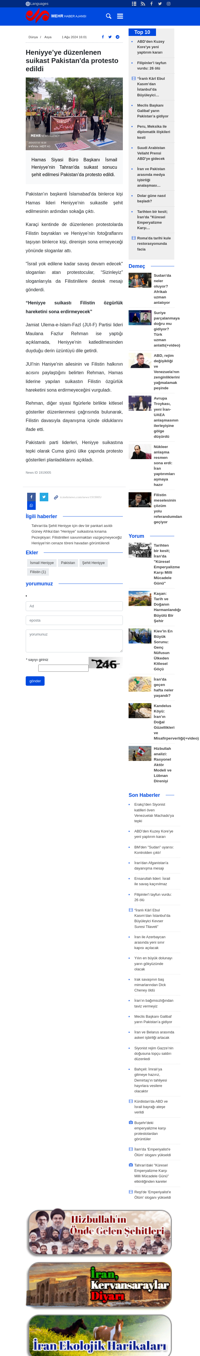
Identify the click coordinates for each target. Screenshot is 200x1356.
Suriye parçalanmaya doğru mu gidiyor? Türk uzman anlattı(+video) (167, 329)
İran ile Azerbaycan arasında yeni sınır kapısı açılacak (149, 942)
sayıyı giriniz (37, 659)
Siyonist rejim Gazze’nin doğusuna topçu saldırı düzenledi (153, 1053)
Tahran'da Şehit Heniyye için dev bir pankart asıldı (71, 526)
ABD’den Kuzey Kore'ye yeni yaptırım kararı (150, 46)
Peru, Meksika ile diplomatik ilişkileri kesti (153, 131)
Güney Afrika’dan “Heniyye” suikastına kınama (68, 531)
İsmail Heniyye (42, 563)
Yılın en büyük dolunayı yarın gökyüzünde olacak (153, 963)
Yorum (136, 536)
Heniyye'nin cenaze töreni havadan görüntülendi (70, 543)
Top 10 (142, 32)
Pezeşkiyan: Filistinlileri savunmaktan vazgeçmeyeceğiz (76, 537)
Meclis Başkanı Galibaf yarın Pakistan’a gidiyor (153, 110)
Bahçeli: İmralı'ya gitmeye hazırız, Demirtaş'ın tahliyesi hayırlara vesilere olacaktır (150, 1080)
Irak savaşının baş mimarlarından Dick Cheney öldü (150, 984)
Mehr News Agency (57, 17)
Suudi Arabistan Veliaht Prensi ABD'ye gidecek (151, 153)
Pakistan (68, 563)
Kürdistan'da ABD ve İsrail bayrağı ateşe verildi (151, 1106)
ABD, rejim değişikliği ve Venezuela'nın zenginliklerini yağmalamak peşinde (167, 371)
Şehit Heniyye (93, 563)
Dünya (33, 37)
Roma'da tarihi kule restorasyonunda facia (154, 243)
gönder (35, 681)
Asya (47, 37)
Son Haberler (144, 795)
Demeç (137, 266)
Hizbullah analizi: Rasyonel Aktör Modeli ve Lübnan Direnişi (162, 764)
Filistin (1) (38, 572)
